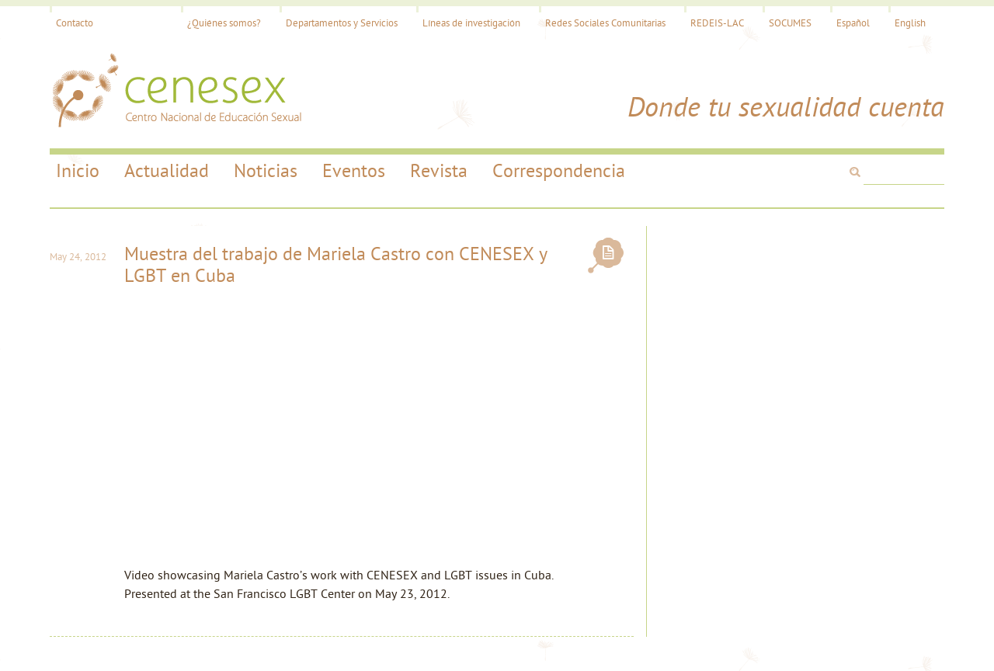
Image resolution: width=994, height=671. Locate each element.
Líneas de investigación (471, 23)
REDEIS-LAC (717, 23)
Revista (438, 172)
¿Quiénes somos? (224, 23)
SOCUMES (790, 23)
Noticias (265, 172)
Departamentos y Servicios (342, 23)
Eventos (353, 172)
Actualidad (166, 172)
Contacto (74, 23)
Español (853, 23)
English (910, 23)
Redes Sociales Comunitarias (605, 23)
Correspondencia (558, 172)
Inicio (77, 172)
